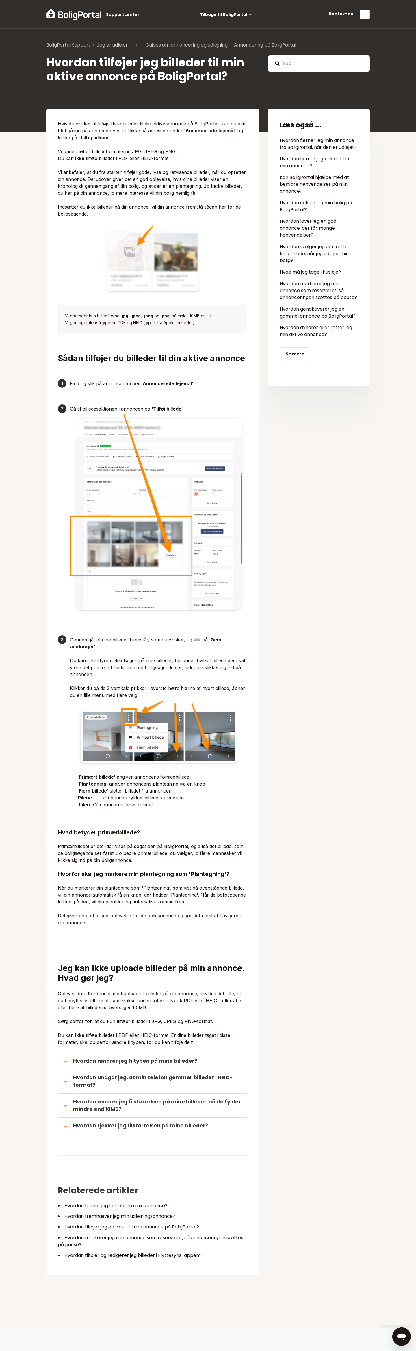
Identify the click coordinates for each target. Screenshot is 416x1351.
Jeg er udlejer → (115, 45)
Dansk (365, 14)
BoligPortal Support (68, 45)
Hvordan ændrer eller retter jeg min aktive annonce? (316, 331)
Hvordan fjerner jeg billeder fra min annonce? (116, 1205)
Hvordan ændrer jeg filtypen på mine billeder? (135, 1060)
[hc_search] (319, 63)
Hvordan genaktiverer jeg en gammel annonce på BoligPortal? (318, 312)
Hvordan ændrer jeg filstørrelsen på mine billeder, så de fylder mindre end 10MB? (157, 1105)
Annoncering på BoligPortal (265, 45)
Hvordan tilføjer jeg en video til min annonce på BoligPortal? (131, 1227)
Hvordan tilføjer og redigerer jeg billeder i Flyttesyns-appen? (133, 1255)
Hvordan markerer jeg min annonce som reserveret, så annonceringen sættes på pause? (318, 290)
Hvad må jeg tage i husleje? (310, 272)
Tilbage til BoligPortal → (226, 14)
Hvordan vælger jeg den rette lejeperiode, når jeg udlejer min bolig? (314, 253)
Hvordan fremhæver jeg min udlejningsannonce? (119, 1216)
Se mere (295, 354)
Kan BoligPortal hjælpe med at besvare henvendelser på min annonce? (314, 184)
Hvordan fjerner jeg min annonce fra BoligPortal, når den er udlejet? (318, 144)
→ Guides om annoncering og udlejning (184, 45)
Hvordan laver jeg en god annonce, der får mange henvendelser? (308, 228)
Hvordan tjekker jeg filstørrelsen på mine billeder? (140, 1125)
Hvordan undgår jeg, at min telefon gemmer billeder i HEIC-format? (153, 1081)
